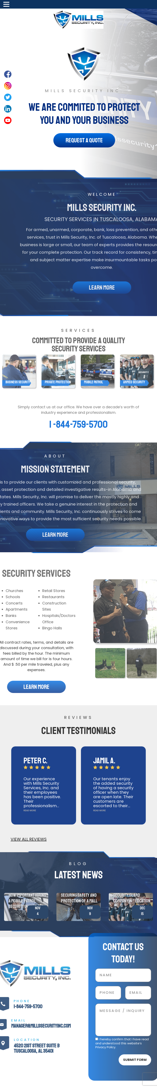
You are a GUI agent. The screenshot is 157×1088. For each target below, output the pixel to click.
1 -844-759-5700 (78, 424)
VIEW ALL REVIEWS (29, 839)
